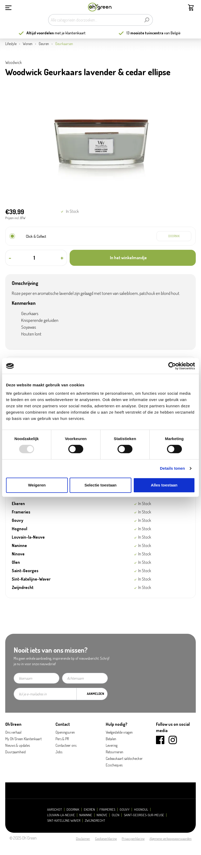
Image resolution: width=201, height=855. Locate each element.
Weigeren (37, 485)
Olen (115, 815)
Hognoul (141, 809)
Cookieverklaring (106, 838)
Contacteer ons (65, 745)
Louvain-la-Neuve (61, 815)
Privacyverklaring (133, 838)
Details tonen (172, 468)
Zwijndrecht (95, 820)
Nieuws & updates (17, 745)
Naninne (85, 815)
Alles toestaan (164, 485)
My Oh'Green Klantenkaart (23, 739)
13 (144, 32)
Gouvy (125, 809)
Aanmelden (95, 694)
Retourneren (114, 752)
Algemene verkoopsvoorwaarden (170, 838)
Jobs (58, 752)
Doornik (72, 809)
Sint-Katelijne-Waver (63, 820)
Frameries (107, 809)
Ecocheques (114, 765)
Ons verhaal (13, 732)
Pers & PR (62, 739)
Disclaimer (83, 838)
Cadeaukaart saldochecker (124, 758)
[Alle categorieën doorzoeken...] (94, 20)
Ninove (102, 815)
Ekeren (89, 809)
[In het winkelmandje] (133, 258)
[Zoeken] (147, 20)
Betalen (111, 739)
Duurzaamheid (15, 752)
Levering (112, 745)
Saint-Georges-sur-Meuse (144, 815)
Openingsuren (65, 732)
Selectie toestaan (101, 485)
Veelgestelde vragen (119, 732)
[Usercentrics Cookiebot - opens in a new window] (172, 366)
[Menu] (8, 7)
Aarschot (54, 809)
